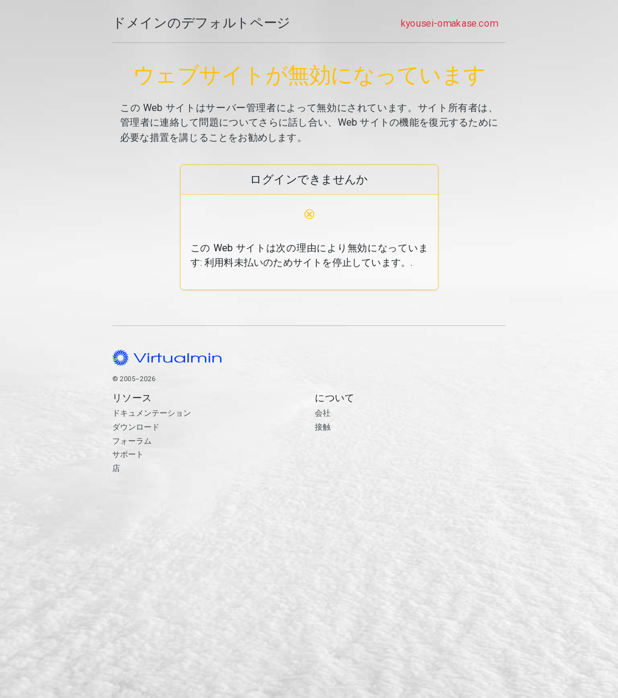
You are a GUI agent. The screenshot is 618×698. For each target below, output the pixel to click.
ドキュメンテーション (151, 413)
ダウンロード (136, 427)
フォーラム (132, 441)
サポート (128, 454)
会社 (323, 413)
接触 (410, 472)
